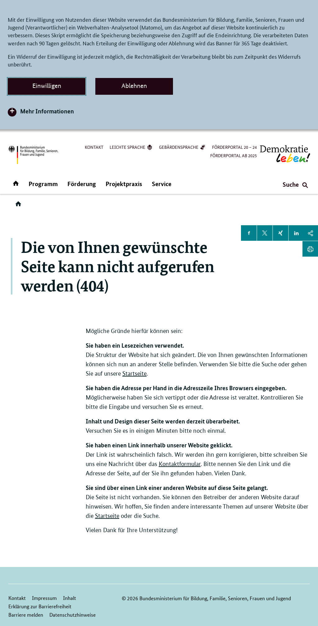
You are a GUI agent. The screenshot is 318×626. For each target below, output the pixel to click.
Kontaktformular (180, 464)
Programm (43, 184)
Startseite (134, 373)
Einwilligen (46, 85)
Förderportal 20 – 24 (234, 147)
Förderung (81, 184)
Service (161, 184)
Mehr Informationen (47, 111)
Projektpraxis (124, 184)
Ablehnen (134, 85)
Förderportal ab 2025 (233, 155)
